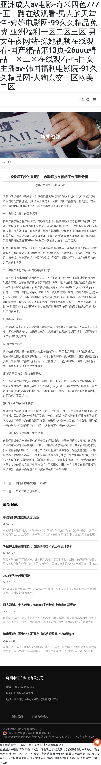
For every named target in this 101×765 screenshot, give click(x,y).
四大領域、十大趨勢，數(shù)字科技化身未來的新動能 (39, 604)
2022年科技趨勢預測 (28, 491)
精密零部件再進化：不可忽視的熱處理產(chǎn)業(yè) (38, 634)
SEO (91, 736)
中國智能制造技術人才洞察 (31, 483)
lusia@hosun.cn (25, 693)
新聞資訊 (50, 137)
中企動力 (77, 736)
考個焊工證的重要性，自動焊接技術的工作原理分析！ (39, 546)
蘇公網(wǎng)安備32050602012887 (30, 733)
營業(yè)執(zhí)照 (41, 736)
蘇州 (84, 736)
